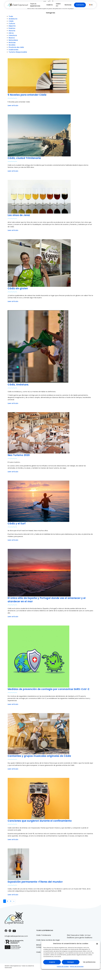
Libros (11, 33)
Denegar (70, 962)
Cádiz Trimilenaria (43, 935)
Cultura (12, 23)
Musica (12, 38)
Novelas (12, 45)
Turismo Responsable (18, 52)
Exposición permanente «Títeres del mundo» (35, 881)
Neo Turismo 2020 (19, 455)
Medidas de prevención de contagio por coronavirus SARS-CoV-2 (48, 689)
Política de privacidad (76, 966)
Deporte (12, 26)
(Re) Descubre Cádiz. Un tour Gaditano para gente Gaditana (79, 936)
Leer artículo (13, 105)
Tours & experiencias (35, 5)
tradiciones (13, 50)
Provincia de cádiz (16, 47)
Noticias (68, 5)
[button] (97, 944)
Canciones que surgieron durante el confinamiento (40, 820)
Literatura (13, 35)
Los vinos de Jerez (19, 215)
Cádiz (11, 21)
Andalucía (13, 19)
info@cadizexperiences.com (16, 936)
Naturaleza (13, 40)
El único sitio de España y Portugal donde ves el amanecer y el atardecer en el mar (47, 599)
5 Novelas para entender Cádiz (27, 94)
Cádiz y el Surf (16, 523)
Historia (12, 30)
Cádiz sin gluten (18, 288)
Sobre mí (58, 5)
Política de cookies (63, 966)
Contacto (80, 5)
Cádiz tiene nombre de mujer (48, 940)
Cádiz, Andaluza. (18, 384)
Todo (11, 16)
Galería (49, 5)
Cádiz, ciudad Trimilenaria (24, 158)
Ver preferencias (89, 962)
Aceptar (52, 962)
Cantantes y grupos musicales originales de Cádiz (39, 756)
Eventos (12, 28)
